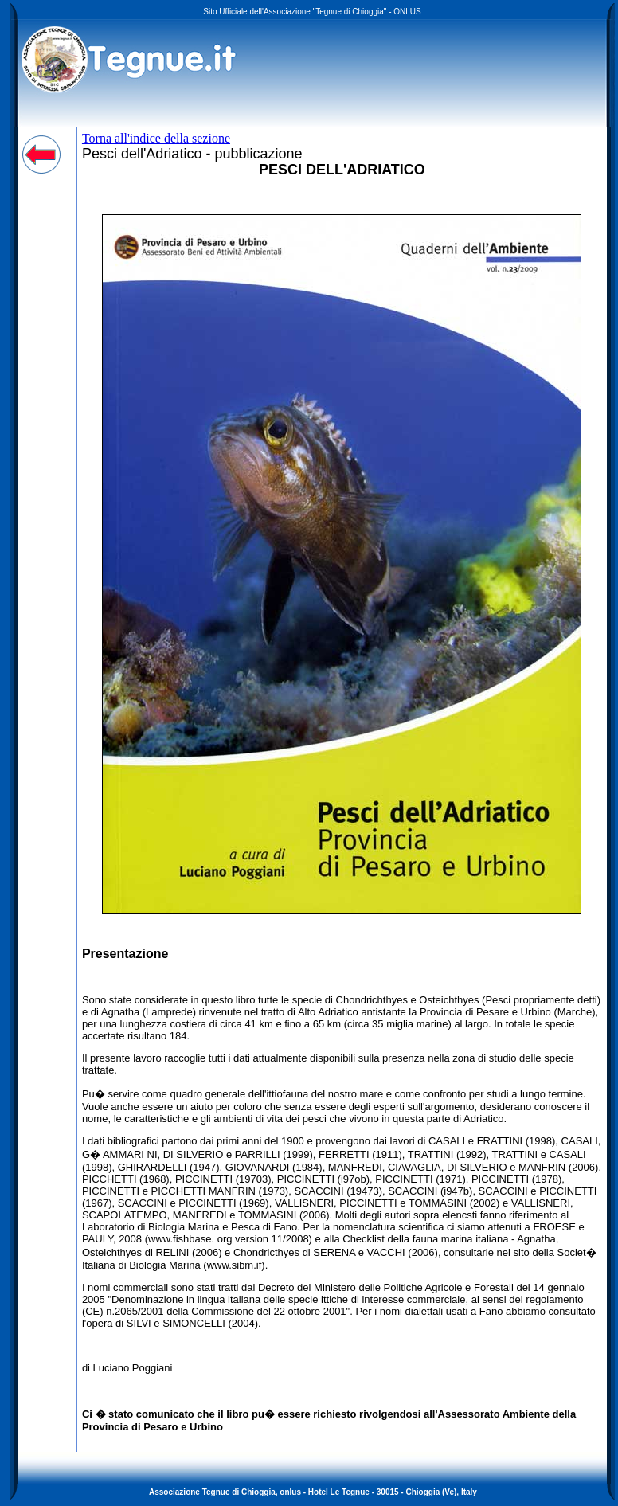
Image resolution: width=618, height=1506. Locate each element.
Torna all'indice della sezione (156, 138)
